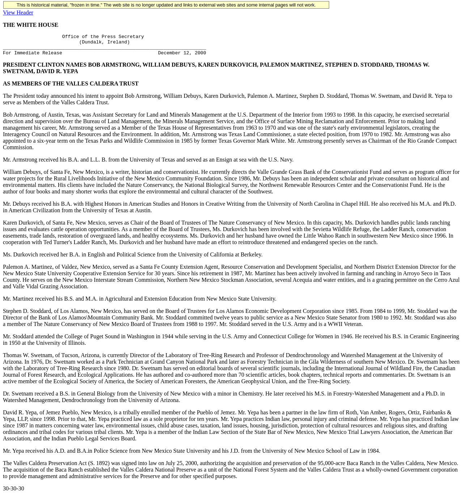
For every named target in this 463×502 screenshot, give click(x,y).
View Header (18, 12)
